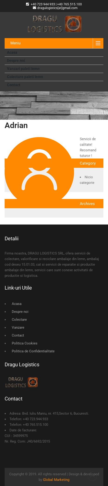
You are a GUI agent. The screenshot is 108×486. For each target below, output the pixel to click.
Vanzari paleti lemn (23, 68)
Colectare (19, 319)
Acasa (12, 52)
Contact (13, 85)
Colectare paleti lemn (25, 77)
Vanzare (18, 327)
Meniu (15, 43)
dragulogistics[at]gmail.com (55, 8)
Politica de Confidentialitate (33, 351)
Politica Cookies (24, 343)
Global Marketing (56, 480)
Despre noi (16, 60)
